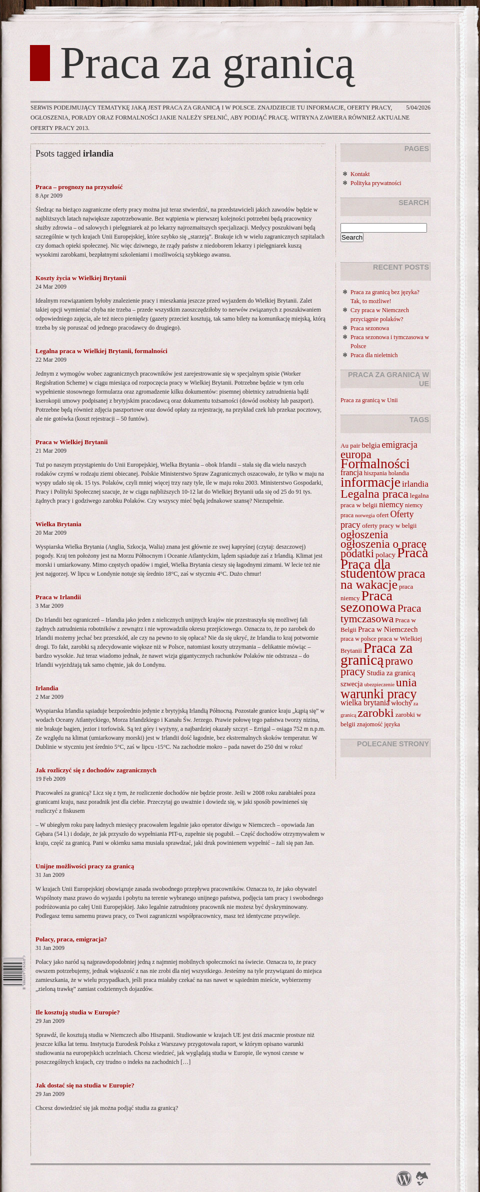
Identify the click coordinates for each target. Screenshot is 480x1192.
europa (356, 454)
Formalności (375, 463)
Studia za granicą (391, 673)
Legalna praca (374, 493)
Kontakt (360, 174)
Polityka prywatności (376, 183)
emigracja (399, 445)
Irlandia (47, 688)
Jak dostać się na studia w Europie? (85, 1085)
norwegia (365, 515)
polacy (386, 555)
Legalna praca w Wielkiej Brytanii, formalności (102, 351)
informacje (370, 482)
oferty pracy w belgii (389, 525)
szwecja (351, 684)
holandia (399, 473)
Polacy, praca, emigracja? (71, 939)
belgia (371, 445)
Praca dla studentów (368, 569)
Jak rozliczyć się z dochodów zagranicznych (96, 770)
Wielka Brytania (59, 524)
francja (351, 472)
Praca (412, 552)
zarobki (376, 712)
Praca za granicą (207, 63)
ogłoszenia (364, 534)
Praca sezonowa (369, 328)
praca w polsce (358, 638)
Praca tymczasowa (381, 613)
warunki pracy (378, 693)
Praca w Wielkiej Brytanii (72, 442)
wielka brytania (365, 702)
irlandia (415, 484)
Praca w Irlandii (58, 597)
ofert (382, 515)
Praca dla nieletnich (374, 355)
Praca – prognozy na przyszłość (79, 187)
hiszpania (375, 473)
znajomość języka (378, 724)
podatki (357, 553)
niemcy (391, 504)
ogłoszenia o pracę (383, 543)
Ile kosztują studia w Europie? (78, 1012)
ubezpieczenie (379, 684)
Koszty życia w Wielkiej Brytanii (81, 278)
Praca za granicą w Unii (369, 400)
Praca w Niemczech (388, 629)
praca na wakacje (383, 579)
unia (406, 682)
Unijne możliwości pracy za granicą (85, 866)
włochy (401, 703)
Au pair (350, 445)
